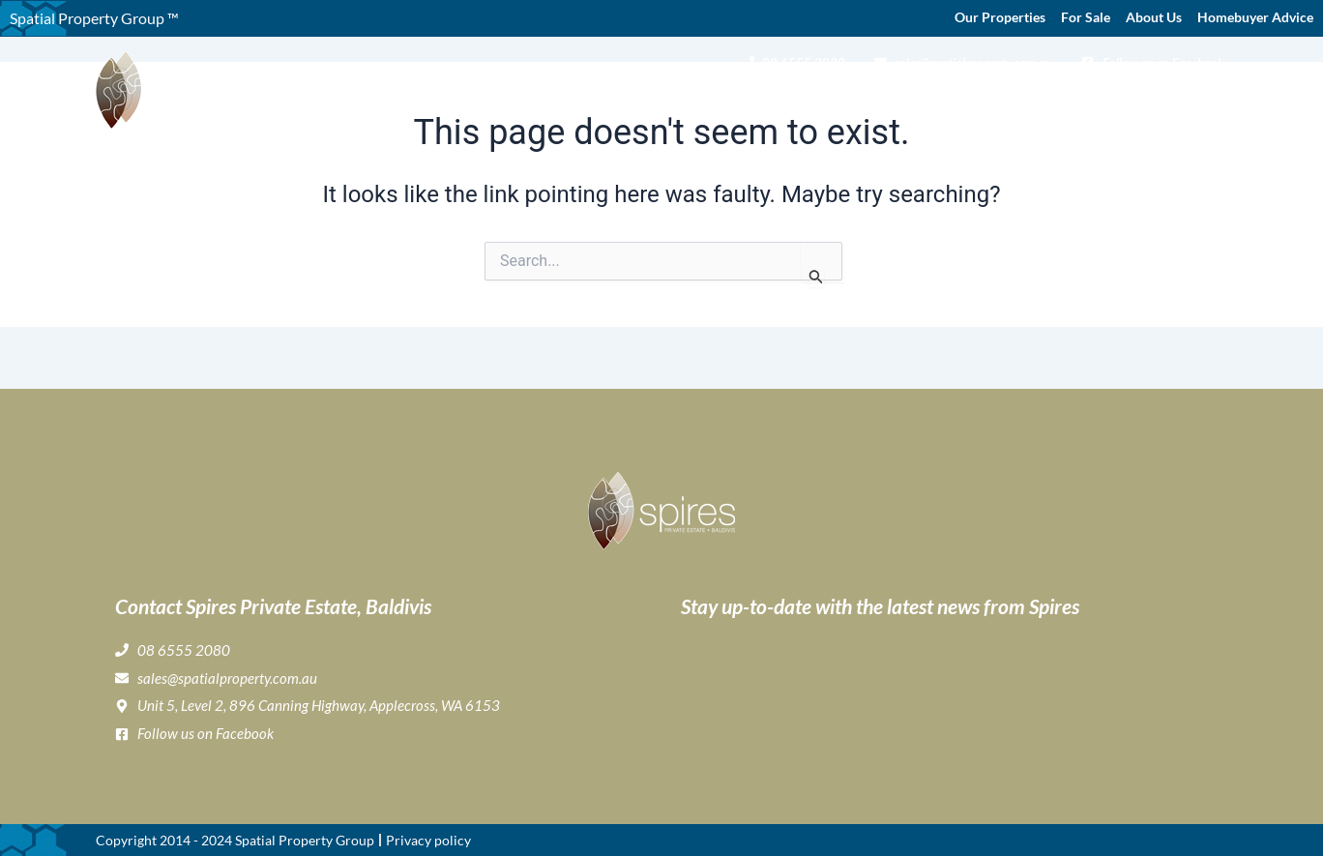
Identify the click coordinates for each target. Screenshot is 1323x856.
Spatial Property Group (304, 840)
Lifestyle (851, 102)
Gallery (774, 102)
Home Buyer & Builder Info (1003, 102)
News (1137, 102)
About (623, 102)
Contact (1197, 102)
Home (557, 102)
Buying (702, 102)
